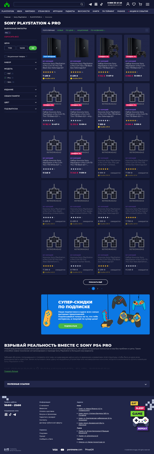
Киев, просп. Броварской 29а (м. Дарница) (91, 424)
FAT (10, 74)
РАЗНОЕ (121, 11)
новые (60, 30)
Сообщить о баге (46, 439)
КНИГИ (96, 11)
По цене (70, 30)
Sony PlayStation (20, 17)
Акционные (82, 30)
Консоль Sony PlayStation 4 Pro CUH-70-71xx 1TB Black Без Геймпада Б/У (54, 66)
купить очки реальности (15, 125)
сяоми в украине (11, 123)
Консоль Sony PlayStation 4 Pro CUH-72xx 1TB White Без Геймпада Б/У (109, 114)
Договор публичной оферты (50, 423)
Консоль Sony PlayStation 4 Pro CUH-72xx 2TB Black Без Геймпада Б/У (109, 259)
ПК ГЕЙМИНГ (108, 11)
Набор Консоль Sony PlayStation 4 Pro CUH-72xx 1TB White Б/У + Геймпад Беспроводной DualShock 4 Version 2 (53, 162)
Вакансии (43, 408)
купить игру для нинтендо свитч (18, 117)
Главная (7, 17)
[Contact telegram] (15, 415)
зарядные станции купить (16, 121)
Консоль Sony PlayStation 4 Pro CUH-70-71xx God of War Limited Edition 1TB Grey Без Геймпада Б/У (137, 211)
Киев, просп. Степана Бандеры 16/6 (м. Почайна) (94, 414)
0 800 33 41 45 (114, 3)
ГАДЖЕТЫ (70, 11)
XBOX (19, 11)
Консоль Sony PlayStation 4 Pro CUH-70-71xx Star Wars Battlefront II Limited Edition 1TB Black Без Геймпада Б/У (54, 259)
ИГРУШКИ (57, 11)
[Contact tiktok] (11, 415)
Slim (10, 82)
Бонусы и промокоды (47, 414)
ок (33, 48)
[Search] (81, 4)
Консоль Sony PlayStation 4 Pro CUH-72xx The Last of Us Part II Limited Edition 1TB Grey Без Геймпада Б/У (109, 162)
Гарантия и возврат (47, 417)
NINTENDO (30, 11)
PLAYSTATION (8, 11)
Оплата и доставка (46, 411)
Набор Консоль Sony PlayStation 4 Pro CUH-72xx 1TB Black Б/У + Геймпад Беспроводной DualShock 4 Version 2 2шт (108, 66)
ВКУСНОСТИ (84, 11)
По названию (98, 30)
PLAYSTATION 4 (36, 17)
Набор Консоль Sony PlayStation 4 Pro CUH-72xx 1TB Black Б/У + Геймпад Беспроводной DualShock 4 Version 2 (136, 66)
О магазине (44, 405)
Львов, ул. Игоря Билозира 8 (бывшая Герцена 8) (94, 432)
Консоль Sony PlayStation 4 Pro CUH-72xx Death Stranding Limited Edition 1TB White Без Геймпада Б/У (54, 211)
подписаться (70, 326)
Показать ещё (95, 282)
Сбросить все (11, 37)
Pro (10, 78)
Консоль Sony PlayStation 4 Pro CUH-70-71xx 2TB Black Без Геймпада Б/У (109, 211)
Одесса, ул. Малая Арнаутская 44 (92, 442)
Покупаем (43, 433)
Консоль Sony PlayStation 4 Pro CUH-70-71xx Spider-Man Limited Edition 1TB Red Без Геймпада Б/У (81, 211)
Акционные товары (17, 57)
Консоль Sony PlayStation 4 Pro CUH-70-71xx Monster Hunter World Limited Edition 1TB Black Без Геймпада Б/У (81, 259)
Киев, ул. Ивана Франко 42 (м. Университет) (90, 409)
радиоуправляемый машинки (17, 119)
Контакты (43, 420)
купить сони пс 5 (11, 115)
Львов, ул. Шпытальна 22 (88, 436)
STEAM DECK (44, 11)
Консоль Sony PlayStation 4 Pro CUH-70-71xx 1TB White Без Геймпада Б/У (137, 162)
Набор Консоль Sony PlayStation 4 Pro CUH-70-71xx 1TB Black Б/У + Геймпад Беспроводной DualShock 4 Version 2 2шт (54, 114)
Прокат (42, 436)
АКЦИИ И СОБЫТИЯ (138, 11)
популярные (49, 30)
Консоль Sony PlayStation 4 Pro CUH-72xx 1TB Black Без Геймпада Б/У (81, 66)
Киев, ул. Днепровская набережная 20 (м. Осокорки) (95, 419)
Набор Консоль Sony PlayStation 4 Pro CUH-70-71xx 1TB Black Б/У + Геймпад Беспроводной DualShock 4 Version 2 (137, 114)
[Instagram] (6, 415)
